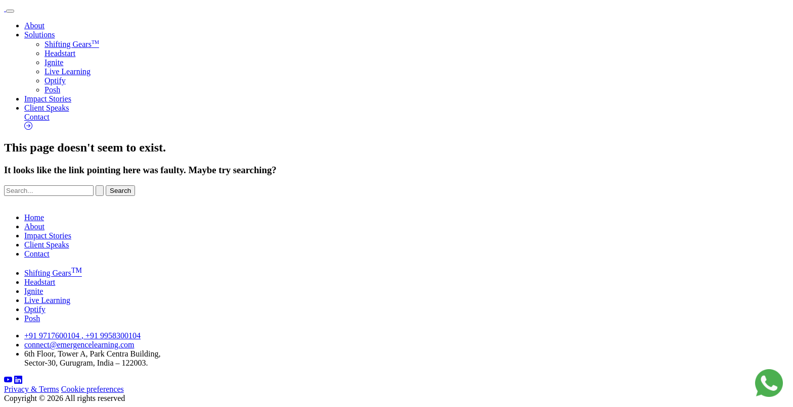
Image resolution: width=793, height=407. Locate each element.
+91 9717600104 (52, 335)
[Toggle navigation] (10, 11)
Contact (406, 122)
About (34, 25)
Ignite (54, 62)
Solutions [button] (39, 34)
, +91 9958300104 (111, 335)
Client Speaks (46, 108)
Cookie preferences (92, 389)
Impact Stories (47, 98)
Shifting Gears (72, 44)
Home (34, 217)
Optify (55, 80)
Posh (52, 89)
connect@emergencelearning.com (79, 344)
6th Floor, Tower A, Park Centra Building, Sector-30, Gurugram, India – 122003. (92, 358)
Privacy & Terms (31, 389)
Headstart (60, 53)
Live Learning (68, 71)
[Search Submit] (100, 190)
